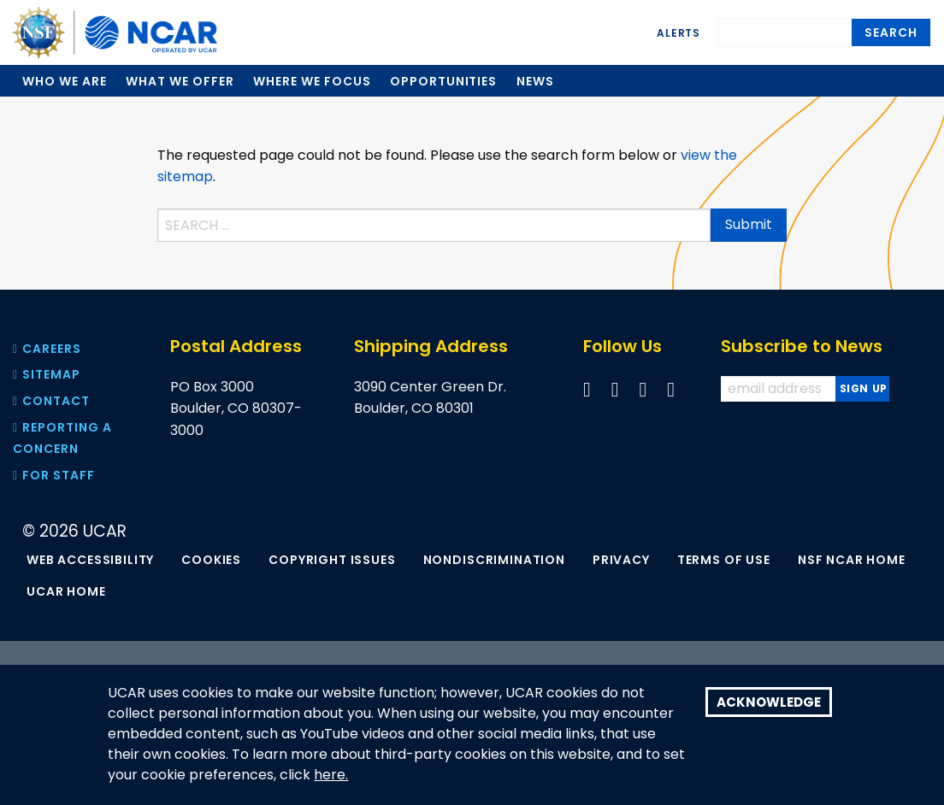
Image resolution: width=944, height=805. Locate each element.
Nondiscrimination (494, 559)
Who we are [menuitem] (64, 81)
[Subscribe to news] (862, 389)
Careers (47, 348)
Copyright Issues (331, 559)
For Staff (54, 475)
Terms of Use (723, 559)
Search (890, 32)
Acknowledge (769, 702)
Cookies (211, 559)
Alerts (678, 33)
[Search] (785, 29)
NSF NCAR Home (852, 559)
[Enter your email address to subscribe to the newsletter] (780, 389)
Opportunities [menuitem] (443, 81)
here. (331, 775)
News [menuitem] (535, 81)
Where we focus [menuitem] (311, 81)
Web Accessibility (90, 559)
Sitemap (46, 374)
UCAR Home (66, 591)
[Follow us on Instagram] (671, 389)
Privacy (621, 559)
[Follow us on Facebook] (587, 389)
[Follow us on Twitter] (615, 389)
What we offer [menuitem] (179, 81)
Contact (51, 400)
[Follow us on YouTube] (643, 389)
